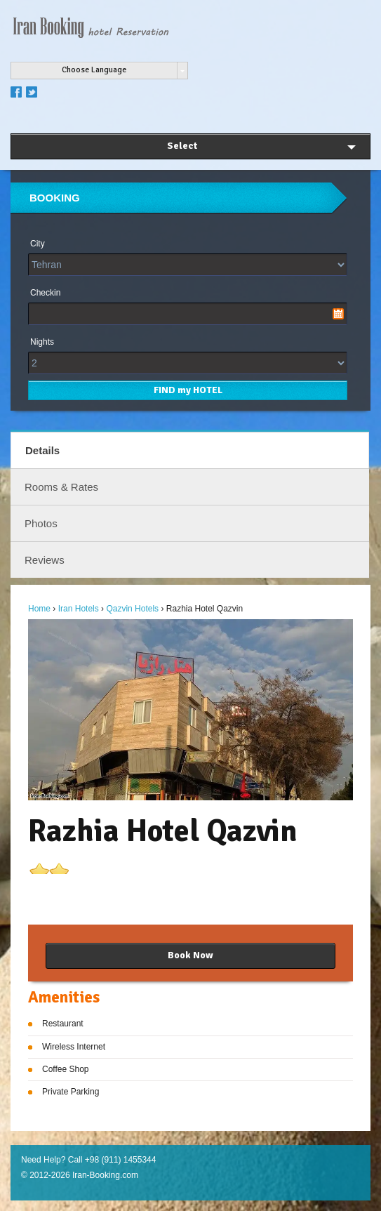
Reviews (45, 560)
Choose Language (94, 70)
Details (42, 450)
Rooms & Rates (61, 487)
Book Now (190, 955)
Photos (41, 523)
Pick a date (338, 313)
